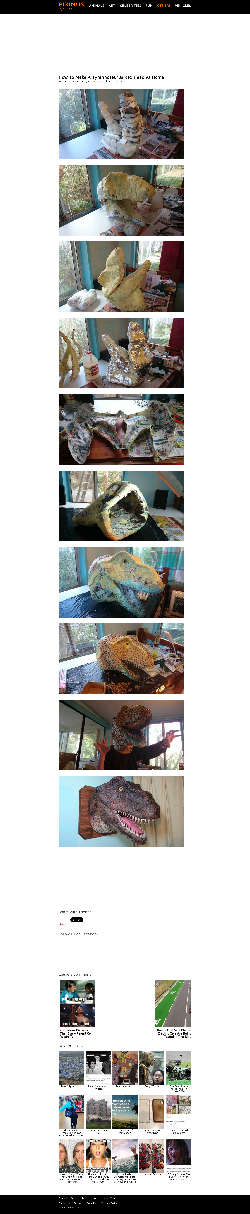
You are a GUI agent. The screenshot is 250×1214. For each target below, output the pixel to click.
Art (112, 6)
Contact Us (65, 1202)
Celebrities (130, 6)
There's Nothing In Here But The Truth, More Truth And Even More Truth (98, 1178)
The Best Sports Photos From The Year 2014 (179, 1089)
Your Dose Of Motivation (125, 1131)
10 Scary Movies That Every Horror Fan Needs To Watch (178, 1177)
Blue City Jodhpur (71, 1086)
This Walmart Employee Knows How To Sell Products (71, 1133)
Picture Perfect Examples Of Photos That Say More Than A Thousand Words (125, 1178)
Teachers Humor (125, 1086)
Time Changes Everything (152, 1131)
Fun (149, 6)
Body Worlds (152, 1086)
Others (163, 6)
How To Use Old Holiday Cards (179, 1131)
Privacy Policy (109, 1202)
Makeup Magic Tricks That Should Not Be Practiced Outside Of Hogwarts (71, 1178)
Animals (96, 6)
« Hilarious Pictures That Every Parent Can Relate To (76, 1033)
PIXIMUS (71, 4)
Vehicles (183, 6)
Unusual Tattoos (152, 1174)
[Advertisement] (125, 44)
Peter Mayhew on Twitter (98, 1087)
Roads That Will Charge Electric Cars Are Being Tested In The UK (174, 1033)
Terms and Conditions (86, 1202)
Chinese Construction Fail (98, 1131)
